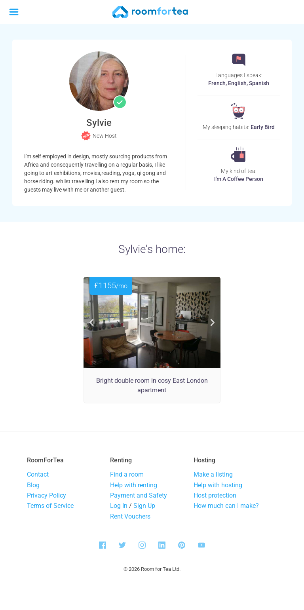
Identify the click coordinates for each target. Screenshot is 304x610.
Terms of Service (50, 505)
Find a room (127, 474)
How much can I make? (226, 505)
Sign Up (144, 505)
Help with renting (133, 485)
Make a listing (213, 474)
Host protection (215, 495)
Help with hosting (218, 485)
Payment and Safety (138, 495)
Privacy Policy (46, 495)
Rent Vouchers (130, 516)
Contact (38, 474)
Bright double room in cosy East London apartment (152, 385)
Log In (118, 505)
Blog (33, 485)
